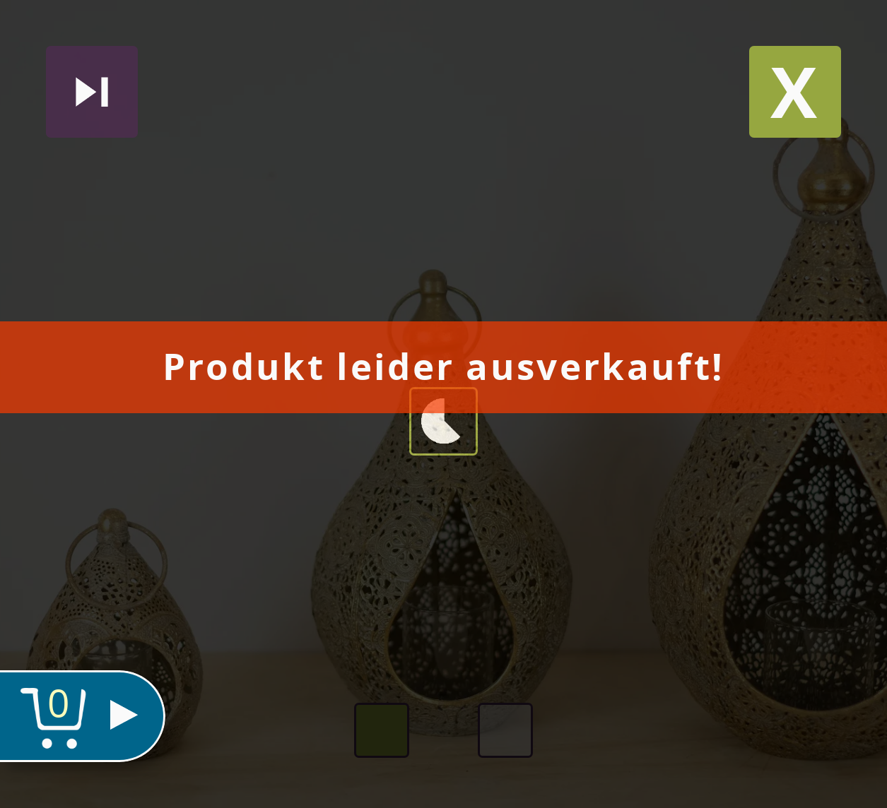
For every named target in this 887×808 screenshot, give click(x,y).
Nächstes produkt (92, 92)
